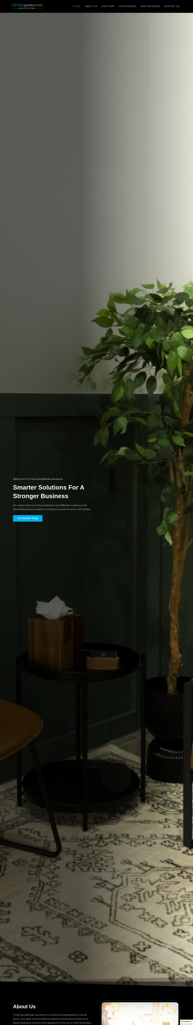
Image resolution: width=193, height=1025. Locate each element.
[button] (186, 1022)
